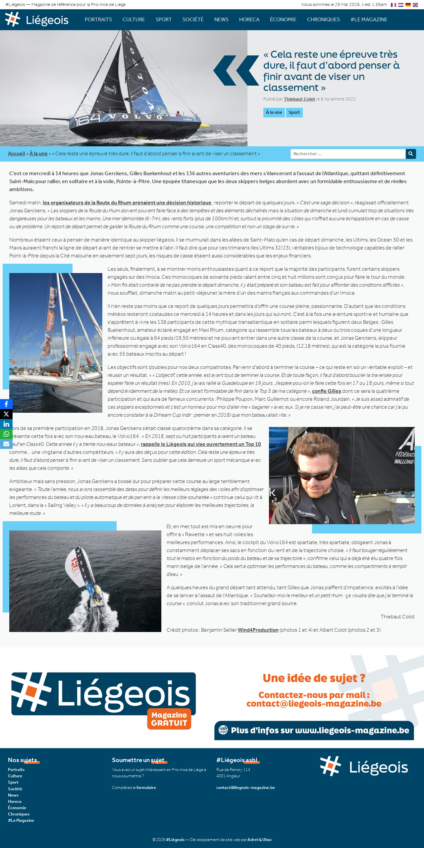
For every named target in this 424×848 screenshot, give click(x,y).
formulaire (146, 787)
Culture (134, 19)
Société (193, 19)
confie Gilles (326, 391)
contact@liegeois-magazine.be (245, 787)
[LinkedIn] (6, 424)
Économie (283, 19)
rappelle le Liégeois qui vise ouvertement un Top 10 (201, 444)
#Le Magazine (369, 19)
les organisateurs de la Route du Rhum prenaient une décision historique (127, 202)
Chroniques (323, 19)
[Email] (6, 444)
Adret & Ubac (259, 839)
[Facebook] (6, 404)
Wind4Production (258, 630)
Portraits (98, 19)
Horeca (249, 19)
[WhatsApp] (6, 434)
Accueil (16, 153)
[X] (6, 414)
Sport (164, 19)
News (221, 19)
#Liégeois (175, 839)
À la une (274, 112)
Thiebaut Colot (299, 99)
